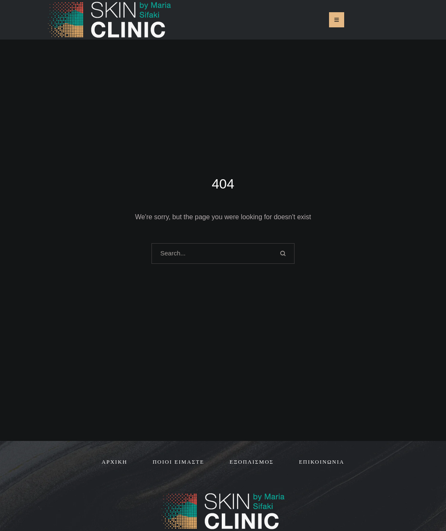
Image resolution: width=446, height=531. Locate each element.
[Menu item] (114, 462)
